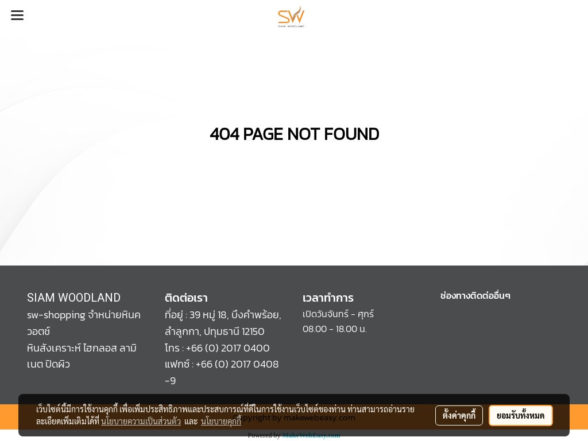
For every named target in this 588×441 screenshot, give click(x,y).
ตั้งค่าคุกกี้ (459, 415)
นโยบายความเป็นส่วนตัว (141, 421)
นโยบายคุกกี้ (221, 421)
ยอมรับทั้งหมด (521, 415)
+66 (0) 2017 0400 (228, 348)
